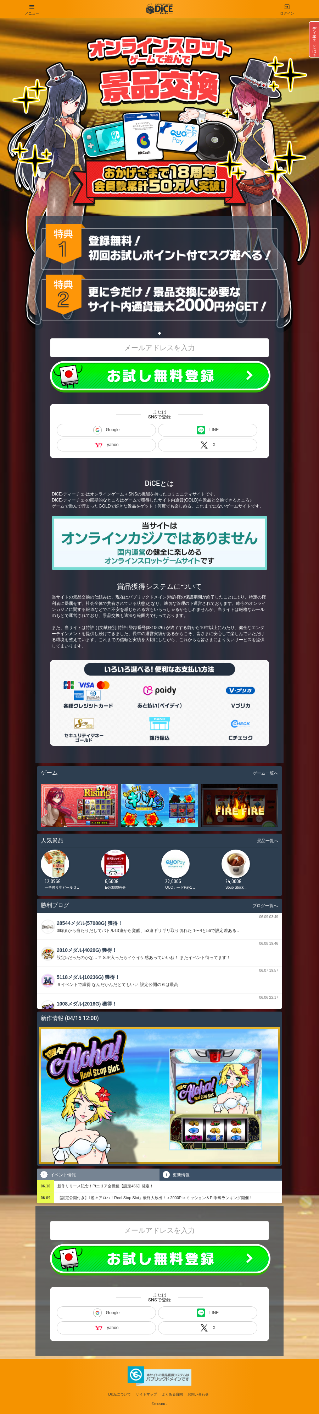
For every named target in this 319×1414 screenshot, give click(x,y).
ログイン (287, 7)
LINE (208, 430)
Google (106, 430)
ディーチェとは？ (314, 39)
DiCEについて (119, 1394)
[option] (69, 872)
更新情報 (175, 1174)
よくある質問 (172, 1394)
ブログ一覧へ (265, 905)
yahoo (106, 444)
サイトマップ (146, 1394)
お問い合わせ (198, 1394)
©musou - (159, 1404)
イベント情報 (57, 1174)
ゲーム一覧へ (265, 773)
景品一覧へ (267, 840)
